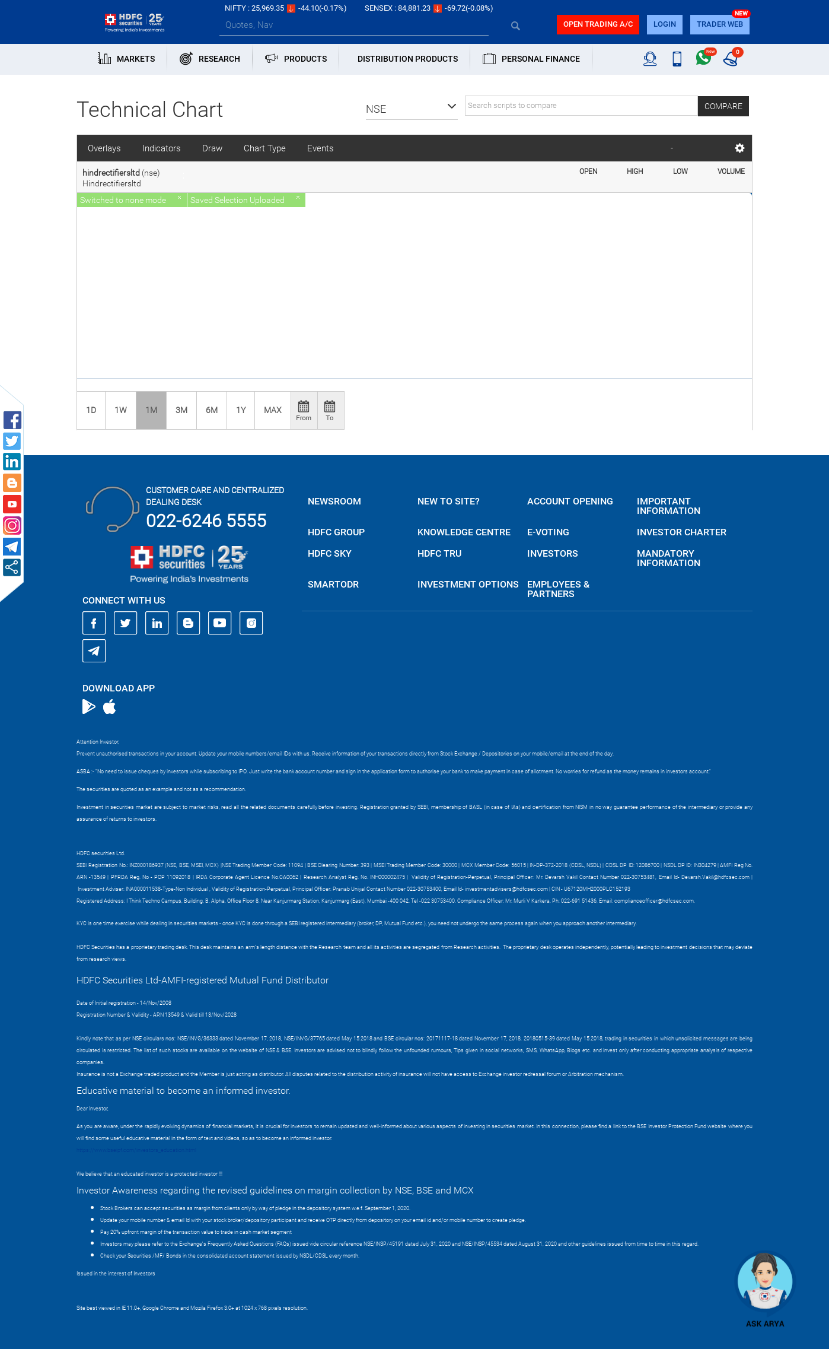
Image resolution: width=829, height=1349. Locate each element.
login (664, 24)
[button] (412, 109)
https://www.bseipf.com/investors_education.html (136, 1150)
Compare (723, 106)
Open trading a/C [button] (598, 24)
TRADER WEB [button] (720, 24)
